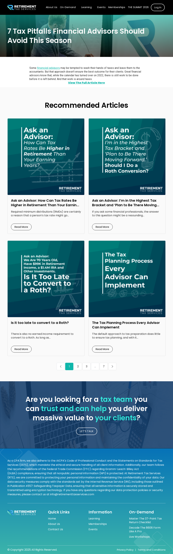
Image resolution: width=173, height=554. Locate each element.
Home (52, 519)
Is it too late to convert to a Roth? (40, 322)
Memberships (116, 7)
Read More (21, 227)
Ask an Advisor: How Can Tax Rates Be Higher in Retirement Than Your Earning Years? (45, 205)
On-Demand (68, 7)
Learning (86, 7)
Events (101, 7)
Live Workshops (139, 537)
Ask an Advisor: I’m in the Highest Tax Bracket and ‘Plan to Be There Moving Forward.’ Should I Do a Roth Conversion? (124, 207)
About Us (51, 7)
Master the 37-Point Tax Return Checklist (145, 520)
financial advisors (48, 68)
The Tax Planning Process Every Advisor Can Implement (126, 325)
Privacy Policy (125, 549)
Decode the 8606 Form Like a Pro (144, 529)
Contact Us (55, 529)
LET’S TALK (86, 431)
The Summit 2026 (138, 7)
